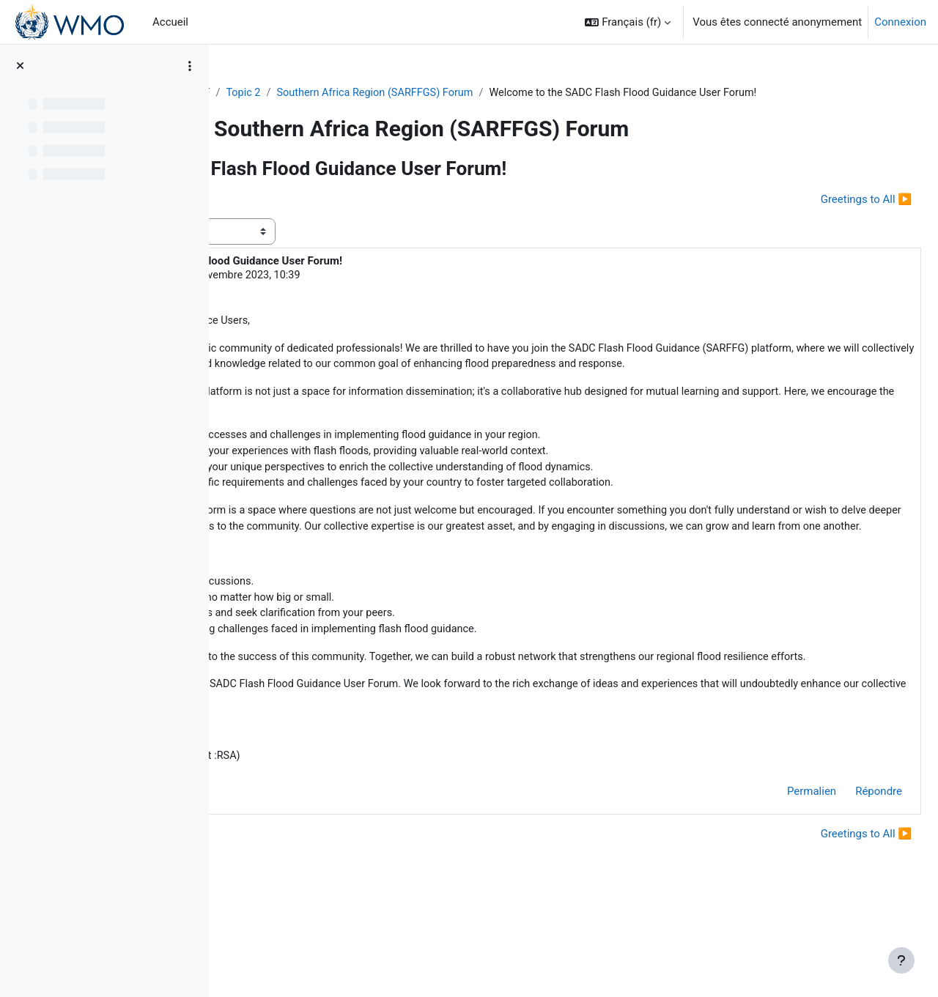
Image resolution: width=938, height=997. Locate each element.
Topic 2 (338, 93)
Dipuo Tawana (335, 293)
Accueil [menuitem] (170, 22)
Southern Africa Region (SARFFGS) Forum (474, 93)
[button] (627, 22)
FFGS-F (286, 93)
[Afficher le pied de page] (901, 960)
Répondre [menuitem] (843, 871)
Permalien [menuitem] (776, 871)
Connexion (900, 22)
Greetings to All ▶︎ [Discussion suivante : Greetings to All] (831, 216)
